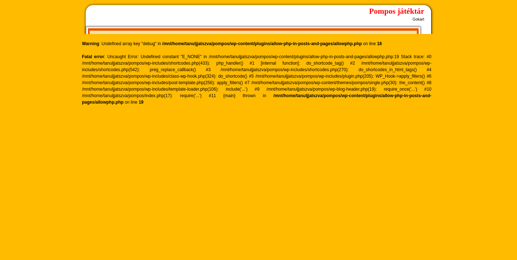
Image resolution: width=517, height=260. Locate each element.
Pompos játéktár (396, 11)
